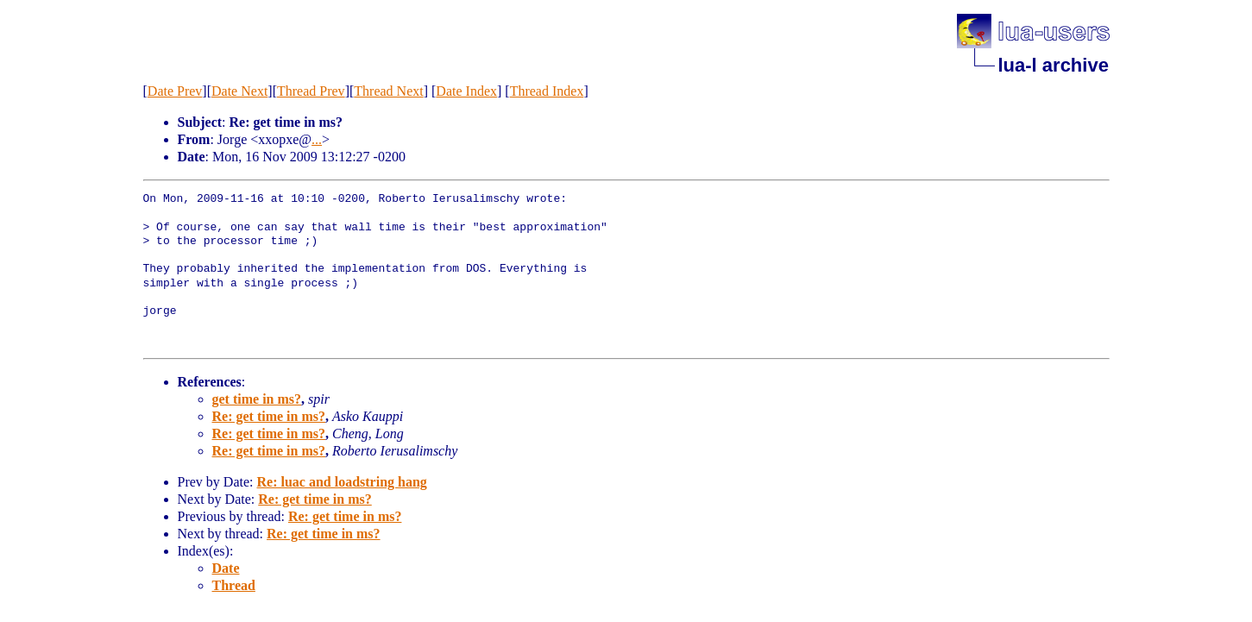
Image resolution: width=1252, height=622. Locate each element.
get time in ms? (257, 399)
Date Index (466, 91)
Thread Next (388, 91)
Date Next (239, 91)
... (316, 139)
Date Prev (175, 91)
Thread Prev (311, 91)
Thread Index (547, 91)
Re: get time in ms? (269, 416)
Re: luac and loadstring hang (341, 481)
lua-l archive (1053, 65)
